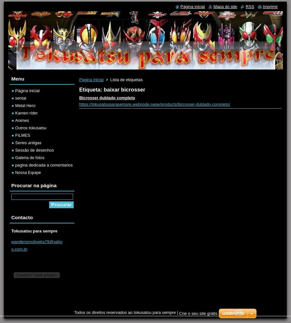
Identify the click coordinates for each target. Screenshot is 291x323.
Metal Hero (25, 105)
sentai (20, 98)
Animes (22, 120)
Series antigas (28, 142)
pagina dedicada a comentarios (44, 165)
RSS (250, 6)
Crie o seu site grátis (198, 313)
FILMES (22, 135)
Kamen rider (26, 113)
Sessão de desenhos (34, 150)
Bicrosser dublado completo (107, 97)
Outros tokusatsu (31, 127)
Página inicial (91, 79)
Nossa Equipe (28, 172)
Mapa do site (225, 6)
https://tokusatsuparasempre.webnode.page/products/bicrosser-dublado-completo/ (154, 104)
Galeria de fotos (29, 157)
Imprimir (270, 6)
